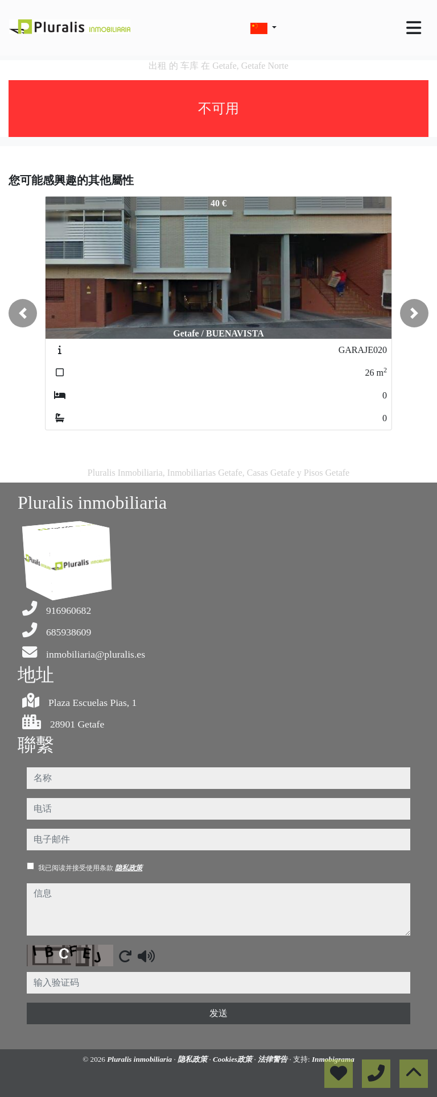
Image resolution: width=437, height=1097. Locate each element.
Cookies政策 (233, 1059)
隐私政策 (128, 868)
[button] (23, 313)
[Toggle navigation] (413, 28)
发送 (218, 1013)
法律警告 (273, 1059)
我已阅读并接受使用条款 (90, 868)
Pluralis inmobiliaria (140, 1059)
